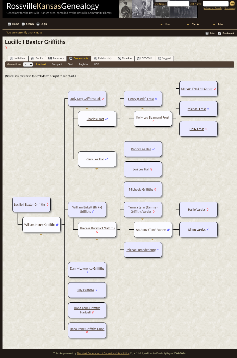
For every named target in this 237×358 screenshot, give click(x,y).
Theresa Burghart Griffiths (97, 228)
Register (83, 64)
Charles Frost (95, 119)
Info (220, 24)
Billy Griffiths (85, 290)
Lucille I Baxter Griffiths (29, 204)
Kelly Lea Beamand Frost (153, 117)
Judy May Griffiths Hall (85, 99)
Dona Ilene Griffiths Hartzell (87, 310)
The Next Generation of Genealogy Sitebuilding (103, 353)
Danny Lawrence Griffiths (87, 268)
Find (168, 24)
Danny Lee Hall (141, 149)
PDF (96, 64)
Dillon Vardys (196, 230)
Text (70, 64)
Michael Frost (197, 109)
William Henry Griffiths (39, 225)
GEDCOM (144, 58)
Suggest (164, 58)
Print (212, 33)
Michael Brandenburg (141, 250)
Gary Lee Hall (95, 159)
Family (37, 58)
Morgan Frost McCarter (196, 89)
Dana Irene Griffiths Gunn (87, 329)
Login (44, 24)
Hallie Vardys (196, 209)
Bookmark (228, 33)
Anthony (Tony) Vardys (151, 230)
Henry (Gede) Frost (141, 99)
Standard (41, 64)
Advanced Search (212, 8)
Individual (18, 58)
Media (195, 24)
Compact (57, 64)
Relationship (103, 58)
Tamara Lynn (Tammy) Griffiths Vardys (143, 209)
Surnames (229, 8)
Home (15, 24)
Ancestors (56, 58)
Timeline (125, 58)
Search (30, 24)
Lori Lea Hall (141, 169)
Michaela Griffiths (141, 189)
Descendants (78, 58)
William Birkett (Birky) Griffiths (87, 209)
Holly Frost (197, 129)
